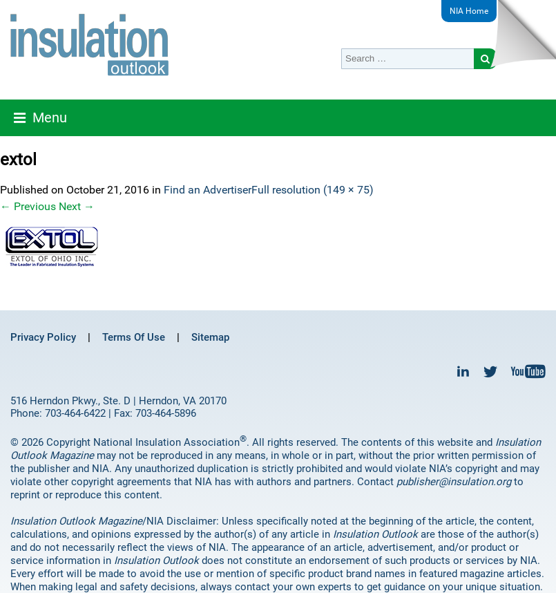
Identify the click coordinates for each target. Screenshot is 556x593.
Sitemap (210, 337)
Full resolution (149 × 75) (312, 189)
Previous (28, 206)
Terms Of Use (133, 337)
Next (77, 206)
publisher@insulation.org (453, 482)
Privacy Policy (43, 337)
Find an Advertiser (207, 189)
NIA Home (469, 11)
